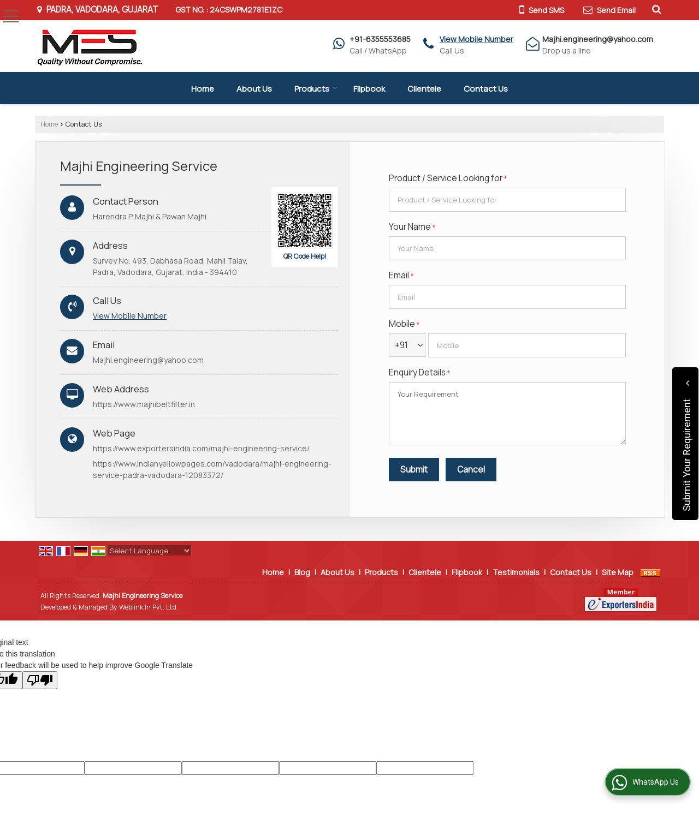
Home (202, 88)
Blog (302, 572)
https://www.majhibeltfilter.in (144, 404)
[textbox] (507, 200)
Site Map (617, 572)
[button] (476, 39)
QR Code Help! (305, 256)
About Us (254, 88)
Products (315, 88)
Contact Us (486, 88)
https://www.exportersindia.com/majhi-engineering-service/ (201, 448)
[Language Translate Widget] (149, 551)
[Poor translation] (39, 680)
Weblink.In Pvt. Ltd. (148, 607)
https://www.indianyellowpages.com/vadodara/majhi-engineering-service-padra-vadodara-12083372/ (212, 469)
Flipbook (369, 88)
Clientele (424, 88)
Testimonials (516, 572)
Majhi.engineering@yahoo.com (597, 39)
